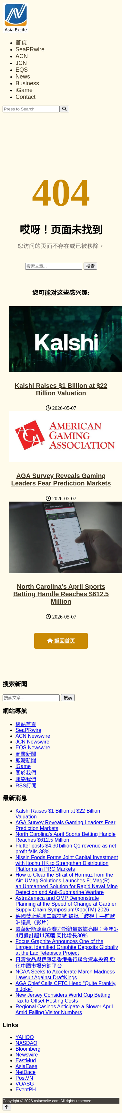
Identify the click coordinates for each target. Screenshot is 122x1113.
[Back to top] (7, 1107)
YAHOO (24, 1037)
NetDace (25, 1072)
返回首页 (61, 641)
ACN (21, 56)
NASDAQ (26, 1043)
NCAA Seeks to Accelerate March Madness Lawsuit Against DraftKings (65, 974)
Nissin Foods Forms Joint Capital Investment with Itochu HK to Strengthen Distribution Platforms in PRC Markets (66, 863)
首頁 (21, 42)
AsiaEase (26, 1066)
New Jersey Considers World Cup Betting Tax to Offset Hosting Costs (62, 998)
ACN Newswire (32, 736)
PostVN (24, 1078)
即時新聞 (25, 760)
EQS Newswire (32, 747)
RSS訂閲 (25, 785)
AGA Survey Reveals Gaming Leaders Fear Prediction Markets (61, 479)
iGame (24, 90)
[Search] (64, 109)
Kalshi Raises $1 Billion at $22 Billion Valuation (61, 389)
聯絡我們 (25, 779)
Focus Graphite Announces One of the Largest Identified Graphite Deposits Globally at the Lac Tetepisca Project (66, 947)
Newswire (26, 1054)
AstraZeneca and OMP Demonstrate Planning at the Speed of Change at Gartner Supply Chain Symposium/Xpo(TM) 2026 (65, 903)
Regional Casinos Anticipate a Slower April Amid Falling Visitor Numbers (64, 1009)
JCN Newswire (32, 741)
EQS (21, 70)
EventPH (25, 1089)
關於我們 (25, 772)
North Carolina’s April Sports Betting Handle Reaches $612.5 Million (61, 594)
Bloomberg (27, 1049)
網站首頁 (25, 724)
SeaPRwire (30, 49)
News (22, 76)
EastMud (25, 1060)
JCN (21, 63)
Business (27, 83)
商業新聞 (25, 754)
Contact (25, 97)
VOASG (24, 1084)
